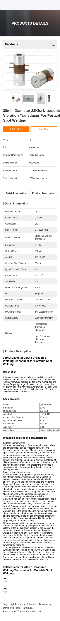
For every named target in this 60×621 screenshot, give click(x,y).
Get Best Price (17, 129)
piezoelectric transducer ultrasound (22, 611)
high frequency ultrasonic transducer (30, 604)
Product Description (43, 193)
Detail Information (16, 193)
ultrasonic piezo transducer (18, 608)
